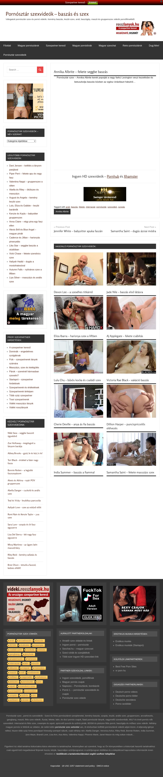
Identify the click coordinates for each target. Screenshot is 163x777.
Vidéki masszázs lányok (21, 403)
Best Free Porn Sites (126, 666)
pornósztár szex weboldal (67, 727)
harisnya (31, 659)
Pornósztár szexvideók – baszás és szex (47, 14)
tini (34, 695)
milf (22, 672)
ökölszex (37, 700)
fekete (82, 207)
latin (26, 663)
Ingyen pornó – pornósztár (75, 645)
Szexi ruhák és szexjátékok (76, 653)
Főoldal (7, 45)
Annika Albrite (62, 211)
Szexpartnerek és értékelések (24, 387)
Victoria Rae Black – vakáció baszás (128, 380)
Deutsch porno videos (127, 692)
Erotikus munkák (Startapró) (130, 645)
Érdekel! (92, 2)
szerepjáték (15, 691)
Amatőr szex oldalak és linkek (77, 641)
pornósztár (101, 207)
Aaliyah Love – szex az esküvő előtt (24, 507)
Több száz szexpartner (20, 395)
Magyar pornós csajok (73, 682)
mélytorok (34, 672)
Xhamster (131, 176)
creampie (38, 645)
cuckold (30, 650)
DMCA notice (103, 766)
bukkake (25, 645)
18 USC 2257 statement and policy (78, 766)
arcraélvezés (24, 640)
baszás (74, 207)
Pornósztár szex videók (74, 698)
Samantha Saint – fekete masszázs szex (130, 472)
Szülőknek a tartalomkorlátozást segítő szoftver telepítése (85, 754)
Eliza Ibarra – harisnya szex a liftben (75, 336)
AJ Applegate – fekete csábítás (125, 336)
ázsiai (26, 700)
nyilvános (41, 677)
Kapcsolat (55, 766)
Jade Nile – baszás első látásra (125, 292)
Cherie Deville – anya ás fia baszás (74, 424)
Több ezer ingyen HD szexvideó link (80, 657)
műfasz (13, 677)
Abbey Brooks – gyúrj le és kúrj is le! (25, 453)
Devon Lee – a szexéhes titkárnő (73, 292)
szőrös (24, 695)
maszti (13, 672)
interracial (90, 207)
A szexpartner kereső (20, 347)
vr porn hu (121, 670)
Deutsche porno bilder (127, 696)
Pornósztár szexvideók (14, 55)
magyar (25, 668)
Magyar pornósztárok (28, 45)
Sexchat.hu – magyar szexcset (77, 649)
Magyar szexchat (107, 45)
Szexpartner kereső (56, 45)
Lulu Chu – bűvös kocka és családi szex (77, 380)
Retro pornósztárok (132, 45)
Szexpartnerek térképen (21, 391)
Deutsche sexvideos (126, 700)
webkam (14, 700)
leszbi (36, 663)
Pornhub (113, 176)
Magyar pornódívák (82, 45)
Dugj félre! (154, 45)
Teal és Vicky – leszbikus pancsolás (24, 500)
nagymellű (27, 677)
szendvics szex (27, 686)
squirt (12, 686)
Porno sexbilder (123, 704)
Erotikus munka (123, 641)
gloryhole (29, 654)
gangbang (15, 654)
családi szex (16, 650)
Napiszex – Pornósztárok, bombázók (80, 686)
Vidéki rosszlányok (18, 407)
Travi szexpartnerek (19, 399)
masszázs (39, 668)
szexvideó (112, 207)
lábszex (13, 668)
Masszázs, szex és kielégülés (24, 367)
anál (68, 207)
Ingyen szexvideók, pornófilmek (78, 678)
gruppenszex (16, 659)
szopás (121, 207)
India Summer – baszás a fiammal (74, 472)
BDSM (13, 645)
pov (39, 681)
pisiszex (14, 681)
